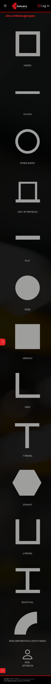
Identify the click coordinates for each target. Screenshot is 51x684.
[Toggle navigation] (5, 6)
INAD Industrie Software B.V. (27, 679)
